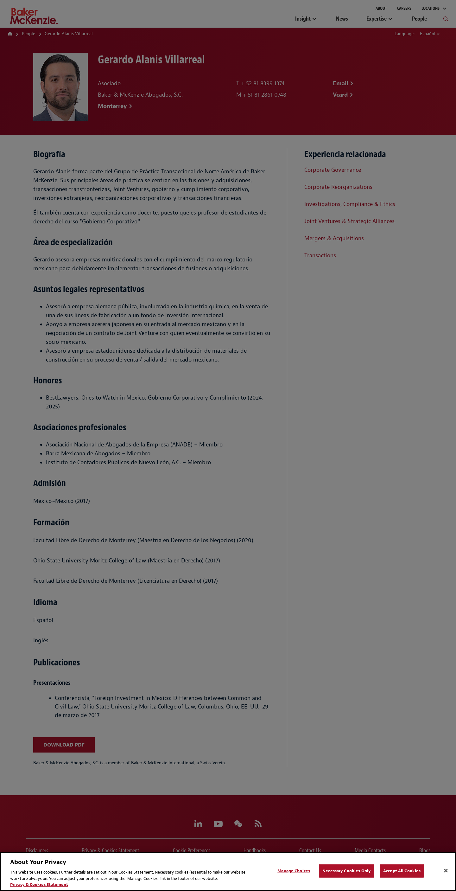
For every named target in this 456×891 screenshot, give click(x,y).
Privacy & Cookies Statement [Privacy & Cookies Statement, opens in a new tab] (39, 884)
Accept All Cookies (402, 871)
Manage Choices (293, 871)
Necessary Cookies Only (346, 871)
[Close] (446, 871)
